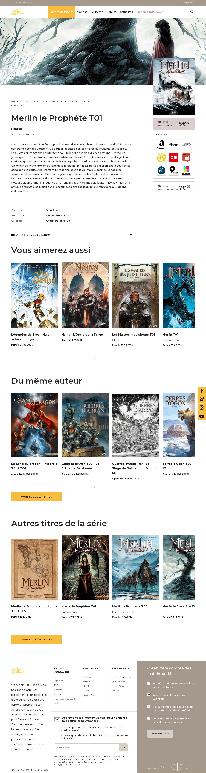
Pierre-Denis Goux (57, 215)
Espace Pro (188, 3)
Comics (111, 12)
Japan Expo (118, 686)
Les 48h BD (117, 690)
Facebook (202, 391)
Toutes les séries (49, 101)
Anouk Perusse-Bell (58, 220)
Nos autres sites (23, 3)
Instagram (202, 408)
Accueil (14, 101)
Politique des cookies (172, 767)
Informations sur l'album (71, 235)
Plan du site (181, 767)
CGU (163, 767)
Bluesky (202, 399)
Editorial (87, 681)
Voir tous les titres (36, 496)
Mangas (82, 12)
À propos (58, 680)
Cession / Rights (91, 695)
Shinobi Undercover (150, 12)
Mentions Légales (189, 767)
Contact (58, 694)
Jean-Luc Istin (55, 210)
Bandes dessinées (61, 12)
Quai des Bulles (119, 681)
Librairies (87, 686)
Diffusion (87, 677)
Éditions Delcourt (22, 714)
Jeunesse (97, 12)
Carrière (58, 689)
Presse (86, 690)
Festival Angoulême (121, 677)
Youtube (202, 416)
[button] (94, 358)
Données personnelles (153, 767)
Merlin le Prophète (69, 101)
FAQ (56, 685)
